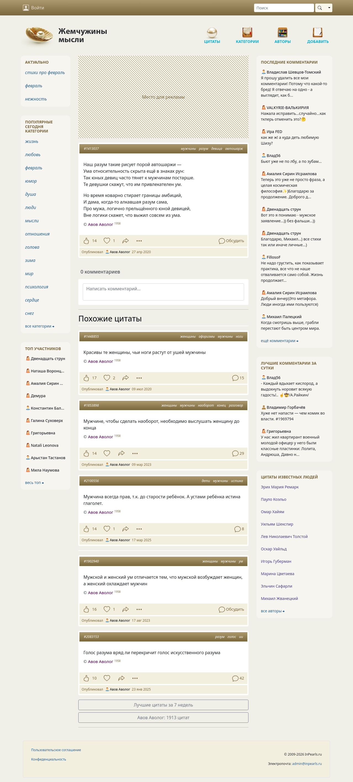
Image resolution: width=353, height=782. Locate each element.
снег (29, 313)
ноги (239, 336)
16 (94, 609)
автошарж (234, 148)
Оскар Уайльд (274, 548)
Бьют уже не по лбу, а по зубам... (291, 161)
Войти (33, 8)
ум (241, 561)
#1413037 (91, 148)
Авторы (282, 30)
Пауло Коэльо (273, 499)
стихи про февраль (45, 72)
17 (94, 377)
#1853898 (91, 405)
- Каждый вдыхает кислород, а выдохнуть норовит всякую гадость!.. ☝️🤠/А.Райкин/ (289, 389)
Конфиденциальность (48, 759)
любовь (33, 154)
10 (94, 678)
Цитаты (212, 30)
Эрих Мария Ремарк (280, 486)
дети (206, 480)
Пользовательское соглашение (56, 750)
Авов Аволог (100, 361)
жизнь (31, 141)
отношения (37, 234)
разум (203, 148)
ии (241, 636)
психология (36, 287)
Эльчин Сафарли (276, 586)
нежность (36, 99)
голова (32, 247)
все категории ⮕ (39, 326)
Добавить (318, 30)
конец (221, 405)
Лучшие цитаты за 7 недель (163, 705)
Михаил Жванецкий (279, 598)
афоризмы (207, 336)
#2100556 (91, 480)
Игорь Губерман (276, 561)
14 (94, 240)
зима (30, 260)
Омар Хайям (272, 511)
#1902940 (91, 561)
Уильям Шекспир (277, 524)
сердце (32, 300)
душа (30, 194)
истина (237, 480)
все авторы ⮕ (273, 610)
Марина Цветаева (277, 573)
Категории (247, 30)
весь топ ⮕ (34, 482)
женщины (188, 336)
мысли (32, 221)
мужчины (188, 148)
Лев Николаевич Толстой (284, 536)
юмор (31, 181)
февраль (33, 86)
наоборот (206, 405)
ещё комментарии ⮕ (279, 340)
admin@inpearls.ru (307, 763)
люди (30, 207)
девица (216, 148)
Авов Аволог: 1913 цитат (163, 718)
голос (232, 636)
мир (29, 273)
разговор (236, 405)
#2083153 (91, 636)
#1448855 (91, 336)
